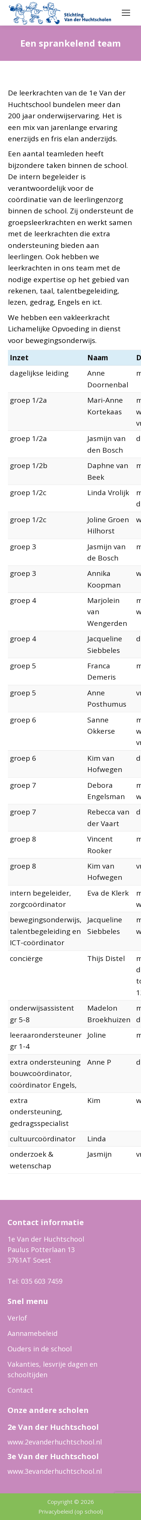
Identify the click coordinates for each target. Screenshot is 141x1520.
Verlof (17, 1317)
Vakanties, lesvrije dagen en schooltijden (52, 1369)
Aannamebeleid (33, 1333)
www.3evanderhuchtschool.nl (55, 1471)
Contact (20, 1390)
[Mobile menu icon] (125, 12)
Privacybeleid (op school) (70, 1511)
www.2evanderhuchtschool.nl (55, 1441)
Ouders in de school (40, 1348)
